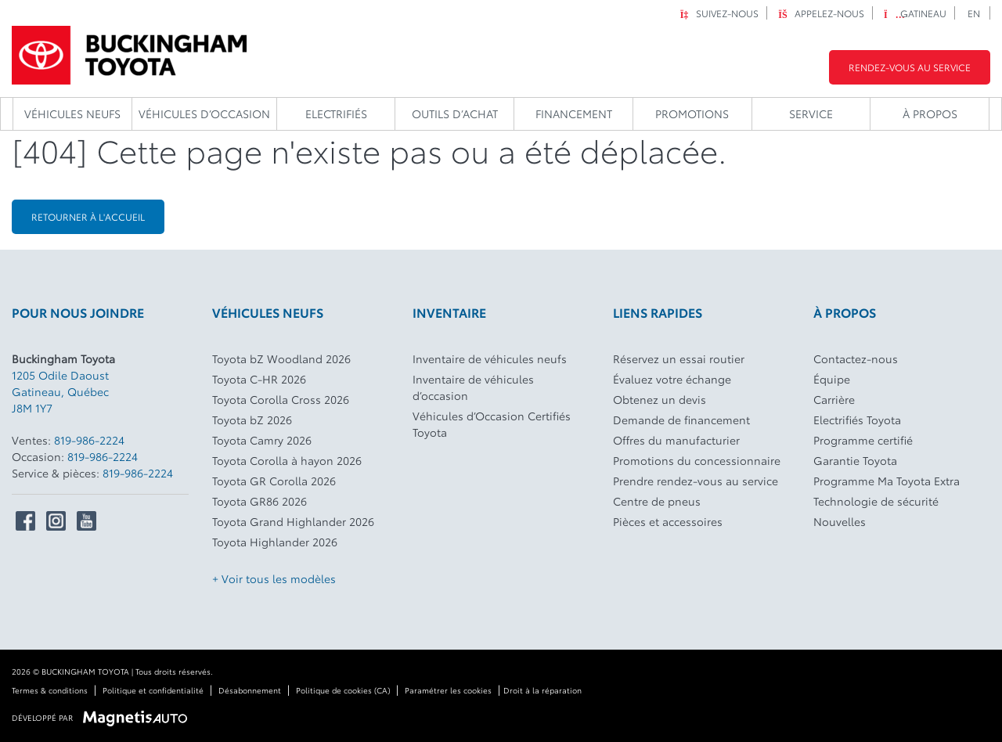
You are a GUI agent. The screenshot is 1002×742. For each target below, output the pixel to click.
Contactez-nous (855, 358)
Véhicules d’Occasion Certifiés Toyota (492, 424)
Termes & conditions (50, 690)
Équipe (831, 379)
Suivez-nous (719, 13)
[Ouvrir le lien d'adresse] (60, 391)
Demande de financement (681, 419)
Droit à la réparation (542, 690)
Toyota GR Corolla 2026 (274, 480)
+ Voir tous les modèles (274, 578)
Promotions (692, 113)
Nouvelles (839, 521)
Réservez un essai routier (678, 358)
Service (811, 113)
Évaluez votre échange (672, 379)
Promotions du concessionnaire (696, 460)
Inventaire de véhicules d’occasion (473, 387)
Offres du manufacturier (676, 440)
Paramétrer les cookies (448, 690)
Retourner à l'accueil (88, 216)
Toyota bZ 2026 (252, 419)
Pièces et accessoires (668, 521)
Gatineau (915, 13)
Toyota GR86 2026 (259, 501)
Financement (573, 113)
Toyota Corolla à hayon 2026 (287, 460)
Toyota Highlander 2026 (274, 541)
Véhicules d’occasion (204, 113)
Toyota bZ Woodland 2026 (281, 358)
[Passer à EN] (974, 13)
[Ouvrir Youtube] (86, 521)
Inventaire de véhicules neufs (490, 358)
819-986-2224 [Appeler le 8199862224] (89, 440)
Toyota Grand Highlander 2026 (293, 521)
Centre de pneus (657, 501)
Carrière (834, 399)
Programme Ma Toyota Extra (886, 480)
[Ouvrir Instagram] (56, 521)
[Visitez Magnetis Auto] (139, 716)
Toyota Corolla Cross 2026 (280, 399)
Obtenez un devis (659, 399)
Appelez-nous (821, 13)
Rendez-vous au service (910, 67)
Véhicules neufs (72, 113)
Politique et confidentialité (153, 690)
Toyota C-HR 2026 (259, 379)
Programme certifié (863, 440)
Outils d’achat (455, 113)
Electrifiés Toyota (857, 419)
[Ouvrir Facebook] (25, 521)
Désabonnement (249, 690)
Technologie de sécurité (876, 501)
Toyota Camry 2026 (262, 440)
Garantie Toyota (855, 460)
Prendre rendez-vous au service (695, 480)
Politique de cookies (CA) (343, 690)
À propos (930, 113)
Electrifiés (336, 113)
